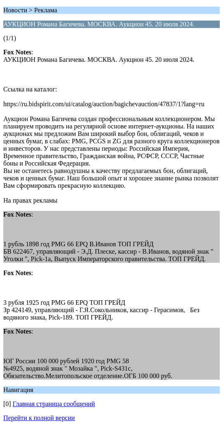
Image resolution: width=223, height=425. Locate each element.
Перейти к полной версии (39, 417)
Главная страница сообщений (54, 403)
